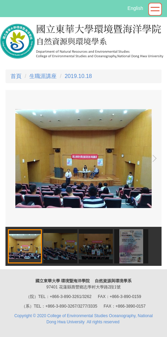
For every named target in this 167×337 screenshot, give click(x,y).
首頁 (16, 76)
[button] (153, 158)
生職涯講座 (43, 76)
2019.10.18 (78, 76)
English (135, 8)
